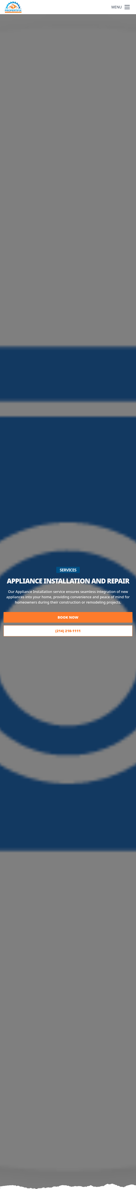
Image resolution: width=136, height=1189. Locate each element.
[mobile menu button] (127, 7)
